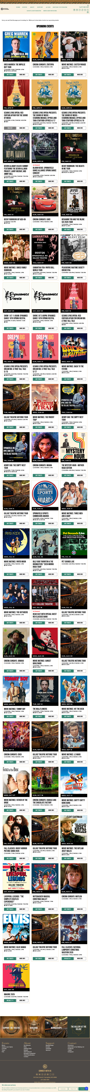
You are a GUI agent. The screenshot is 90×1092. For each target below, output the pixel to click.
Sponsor (48, 1050)
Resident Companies (30, 1053)
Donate (48, 1047)
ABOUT (32, 7)
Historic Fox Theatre (60, 7)
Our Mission (27, 1045)
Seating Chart (27, 1048)
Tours (3, 1050)
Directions (71, 1045)
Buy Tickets (10, 75)
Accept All (83, 1089)
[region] (45, 1087)
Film (3, 1052)
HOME (18, 7)
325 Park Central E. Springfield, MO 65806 (45, 1077)
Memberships (50, 1045)
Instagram (71, 1052)
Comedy (4, 1048)
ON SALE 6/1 (67, 959)
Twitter (70, 1050)
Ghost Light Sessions (34, 10)
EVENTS (25, 7)
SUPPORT (40, 7)
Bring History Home (50, 10)
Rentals (26, 1050)
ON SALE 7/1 (10, 1000)
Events (5, 1043)
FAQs (25, 1047)
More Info (22, 75)
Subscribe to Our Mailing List (76, 1047)
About (27, 1043)
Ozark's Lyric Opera (7, 1047)
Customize (63, 1089)
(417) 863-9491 (84, 7)
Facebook (70, 1048)
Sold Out (10, 128)
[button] (88, 5)
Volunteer (48, 1048)
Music (3, 1045)
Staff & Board (28, 1052)
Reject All (73, 1089)
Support (50, 1043)
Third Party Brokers (29, 1055)
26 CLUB (48, 7)
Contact (26, 1056)
